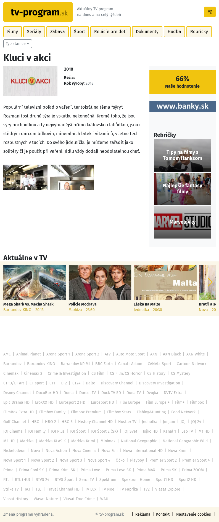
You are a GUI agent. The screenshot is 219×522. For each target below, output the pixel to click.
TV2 (145, 489)
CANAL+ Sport (158, 364)
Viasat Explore (165, 489)
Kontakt (164, 514)
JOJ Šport (77, 431)
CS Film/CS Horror (123, 373)
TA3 (27, 489)
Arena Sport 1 (57, 354)
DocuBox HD (46, 393)
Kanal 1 (167, 431)
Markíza (26, 441)
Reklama (144, 514)
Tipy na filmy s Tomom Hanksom (182, 156)
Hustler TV (125, 422)
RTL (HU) (22, 480)
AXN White (193, 354)
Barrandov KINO (41, 364)
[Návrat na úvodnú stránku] (38, 12)
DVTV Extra (171, 393)
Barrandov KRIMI (74, 364)
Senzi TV (85, 480)
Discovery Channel (116, 383)
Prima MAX (144, 470)
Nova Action (55, 451)
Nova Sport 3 (70, 460)
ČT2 (63, 383)
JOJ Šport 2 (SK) (103, 431)
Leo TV (185, 431)
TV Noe (107, 489)
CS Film (96, 373)
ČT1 (52, 383)
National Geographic (137, 441)
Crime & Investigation (66, 373)
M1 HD (201, 431)
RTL (6, 480)
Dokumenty (144, 31)
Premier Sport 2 (161, 460)
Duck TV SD (109, 393)
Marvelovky (183, 223)
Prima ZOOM (190, 470)
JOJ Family (36, 431)
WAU (72, 499)
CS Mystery (177, 373)
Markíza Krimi (82, 441)
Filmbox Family (51, 412)
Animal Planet (28, 354)
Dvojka (150, 393)
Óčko (118, 460)
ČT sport (36, 383)
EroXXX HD (43, 402)
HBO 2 (49, 422)
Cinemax (10, 373)
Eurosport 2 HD (71, 402)
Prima (8, 470)
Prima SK (166, 470)
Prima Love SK (117, 470)
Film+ (178, 402)
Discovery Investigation (158, 383)
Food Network (181, 412)
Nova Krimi (174, 451)
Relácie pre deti (108, 31)
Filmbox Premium (85, 412)
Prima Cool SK (31, 470)
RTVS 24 (42, 480)
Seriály (33, 31)
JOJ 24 (193, 422)
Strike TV (11, 489)
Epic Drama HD (16, 402)
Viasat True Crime (47, 499)
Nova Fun (108, 451)
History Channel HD (93, 422)
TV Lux (89, 489)
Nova (35, 451)
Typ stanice (15, 44)
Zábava (56, 31)
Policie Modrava (82, 305)
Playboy (135, 460)
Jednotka (147, 422)
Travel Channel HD (62, 489)
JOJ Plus (57, 431)
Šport (78, 31)
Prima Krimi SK (62, 470)
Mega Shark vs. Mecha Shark (28, 305)
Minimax (107, 441)
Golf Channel (14, 422)
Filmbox (195, 402)
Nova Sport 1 (14, 460)
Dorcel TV (86, 393)
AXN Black (170, 354)
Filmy (12, 31)
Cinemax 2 (33, 373)
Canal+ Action (129, 364)
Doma (67, 393)
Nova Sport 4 (97, 460)
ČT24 (76, 383)
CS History (153, 373)
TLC (38, 489)
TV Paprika (127, 489)
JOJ (180, 422)
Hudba (171, 31)
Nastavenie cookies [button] (194, 514)
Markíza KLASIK (52, 441)
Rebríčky (195, 31)
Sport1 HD (163, 480)
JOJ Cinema (12, 431)
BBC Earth (103, 364)
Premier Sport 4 (194, 460)
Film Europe (128, 402)
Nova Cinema (82, 451)
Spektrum (106, 480)
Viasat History (196, 489)
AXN (152, 354)
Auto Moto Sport (129, 354)
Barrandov (12, 364)
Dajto (89, 383)
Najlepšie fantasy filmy (182, 189)
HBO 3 (65, 422)
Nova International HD (140, 451)
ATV (107, 354)
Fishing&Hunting (148, 412)
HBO (35, 422)
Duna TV (132, 393)
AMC (7, 354)
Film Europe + (156, 402)
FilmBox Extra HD (18, 412)
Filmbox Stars (117, 412)
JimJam (166, 422)
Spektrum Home (135, 480)
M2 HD (8, 441)
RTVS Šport (63, 480)
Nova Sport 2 (42, 460)
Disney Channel (16, 393)
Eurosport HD (101, 402)
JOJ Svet (129, 431)
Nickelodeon (14, 451)
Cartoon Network (190, 364)
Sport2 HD (186, 480)
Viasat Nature (15, 499)
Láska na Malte (147, 305)
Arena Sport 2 (86, 354)
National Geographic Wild (183, 441)
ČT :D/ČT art (13, 383)
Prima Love (89, 470)
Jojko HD (148, 431)
